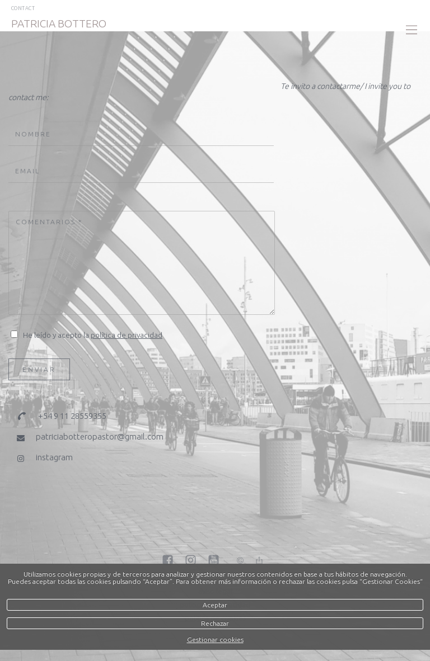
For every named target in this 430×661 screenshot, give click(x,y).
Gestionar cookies (215, 639)
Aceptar (215, 604)
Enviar (39, 369)
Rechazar (215, 623)
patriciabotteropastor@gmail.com (99, 436)
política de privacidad (126, 334)
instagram (54, 457)
